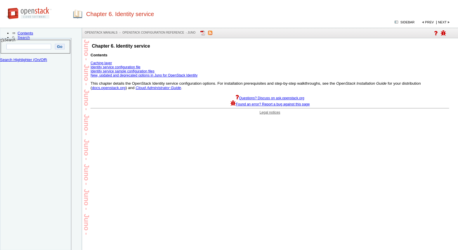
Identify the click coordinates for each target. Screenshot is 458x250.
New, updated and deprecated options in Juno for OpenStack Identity (144, 75)
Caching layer (101, 63)
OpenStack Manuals (101, 32)
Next (442, 22)
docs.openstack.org (109, 88)
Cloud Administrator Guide (158, 88)
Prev (429, 22)
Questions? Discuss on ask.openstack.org (269, 98)
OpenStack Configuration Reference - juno (158, 32)
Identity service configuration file (115, 67)
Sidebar (407, 22)
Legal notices (270, 112)
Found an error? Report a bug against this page (270, 104)
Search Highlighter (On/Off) (23, 60)
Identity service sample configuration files (123, 71)
